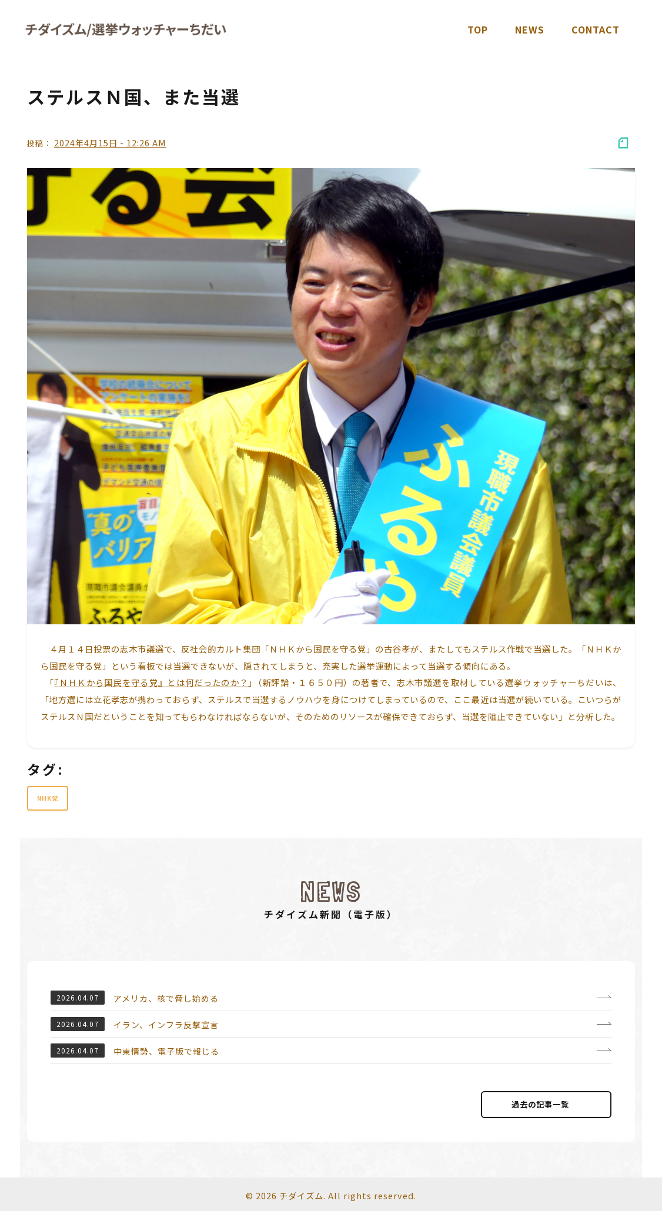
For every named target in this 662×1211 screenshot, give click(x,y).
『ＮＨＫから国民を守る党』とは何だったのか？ (151, 682)
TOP (477, 29)
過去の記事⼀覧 (546, 1104)
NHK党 (47, 798)
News (529, 29)
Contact (595, 29)
